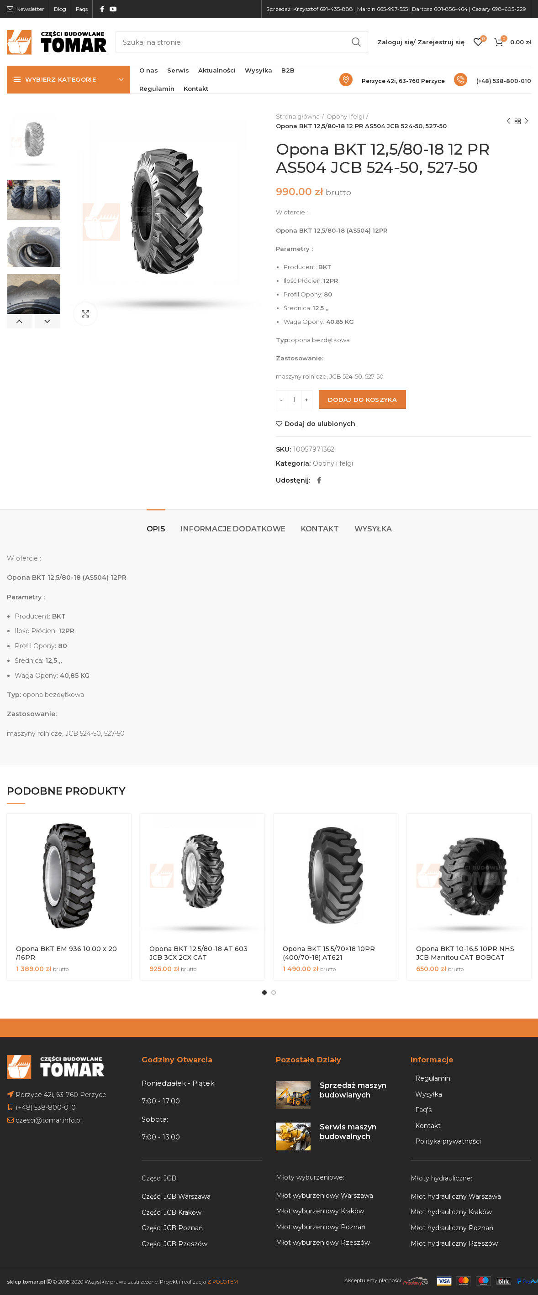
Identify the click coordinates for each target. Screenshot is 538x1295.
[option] (34, 142)
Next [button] (47, 321)
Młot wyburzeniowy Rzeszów (323, 1242)
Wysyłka (373, 529)
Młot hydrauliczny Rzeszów (454, 1243)
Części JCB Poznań (172, 1228)
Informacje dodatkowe (233, 529)
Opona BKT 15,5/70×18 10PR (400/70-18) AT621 (329, 953)
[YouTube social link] (113, 9)
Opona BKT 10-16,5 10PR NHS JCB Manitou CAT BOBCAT (465, 953)
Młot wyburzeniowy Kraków (320, 1211)
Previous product (508, 121)
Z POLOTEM (222, 1282)
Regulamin (432, 1078)
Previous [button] (19, 321)
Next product (526, 121)
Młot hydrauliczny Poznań (452, 1228)
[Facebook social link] (102, 9)
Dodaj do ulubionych (320, 424)
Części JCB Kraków (171, 1212)
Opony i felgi (345, 116)
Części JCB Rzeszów (174, 1244)
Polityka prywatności (448, 1141)
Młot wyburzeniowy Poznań (320, 1227)
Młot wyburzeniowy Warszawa (324, 1195)
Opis (156, 529)
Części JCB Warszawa (176, 1196)
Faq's (423, 1110)
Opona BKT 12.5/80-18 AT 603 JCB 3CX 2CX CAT (198, 953)
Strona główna (298, 116)
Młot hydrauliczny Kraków (451, 1212)
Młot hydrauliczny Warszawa (456, 1196)
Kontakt (320, 529)
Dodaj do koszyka (362, 399)
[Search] (242, 41)
